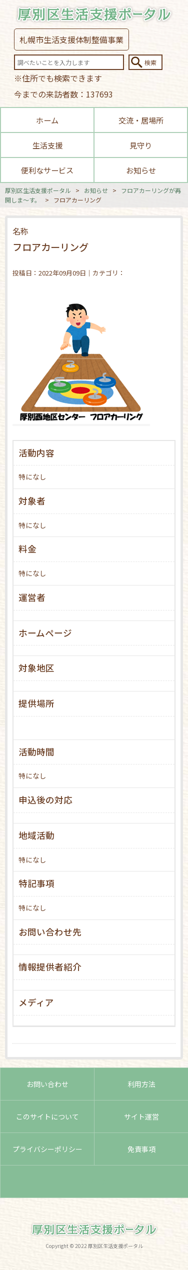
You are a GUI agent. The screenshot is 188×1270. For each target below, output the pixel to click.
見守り (141, 145)
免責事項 (142, 1149)
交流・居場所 (141, 120)
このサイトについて (47, 1117)
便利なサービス (47, 170)
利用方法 (142, 1084)
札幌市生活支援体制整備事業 (72, 40)
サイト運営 (141, 1117)
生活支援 (47, 145)
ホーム (47, 120)
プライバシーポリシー (47, 1149)
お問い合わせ (47, 1084)
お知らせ (141, 170)
